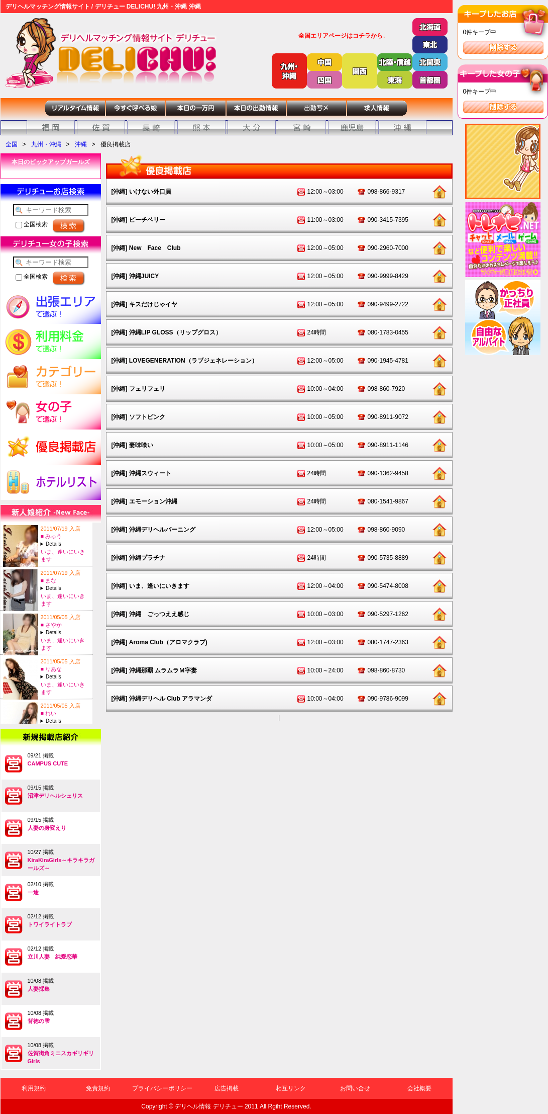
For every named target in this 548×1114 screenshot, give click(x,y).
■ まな (49, 580)
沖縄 (81, 144)
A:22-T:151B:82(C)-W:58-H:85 (65, 588)
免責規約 (98, 1088)
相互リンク (291, 1088)
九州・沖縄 (46, 144)
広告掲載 (226, 1088)
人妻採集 (39, 989)
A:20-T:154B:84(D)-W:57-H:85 (65, 676)
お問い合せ (355, 1088)
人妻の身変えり (47, 828)
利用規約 (34, 1088)
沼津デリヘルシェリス (55, 796)
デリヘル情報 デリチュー (209, 1106)
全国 (12, 144)
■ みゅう (51, 536)
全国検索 (32, 224)
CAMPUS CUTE (48, 763)
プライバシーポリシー (162, 1088)
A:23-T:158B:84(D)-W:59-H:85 (65, 544)
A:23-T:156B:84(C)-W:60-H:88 (65, 632)
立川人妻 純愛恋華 (52, 957)
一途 (33, 892)
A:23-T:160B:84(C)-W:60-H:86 (65, 721)
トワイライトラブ (50, 924)
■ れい (49, 713)
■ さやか (51, 625)
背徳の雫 (39, 1021)
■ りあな (51, 669)
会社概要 (419, 1088)
